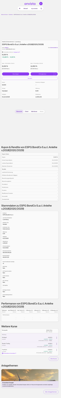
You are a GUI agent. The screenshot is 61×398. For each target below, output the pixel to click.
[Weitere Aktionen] (56, 338)
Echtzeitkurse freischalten (9, 353)
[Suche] (41, 8)
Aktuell (25, 8)
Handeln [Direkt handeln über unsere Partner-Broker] (30, 78)
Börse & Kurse (4, 14)
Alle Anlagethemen (51, 392)
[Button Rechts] (56, 74)
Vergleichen (42, 74)
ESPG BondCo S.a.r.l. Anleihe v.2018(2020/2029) (25, 14)
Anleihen (11, 14)
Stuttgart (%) (17, 52)
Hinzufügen (16, 74)
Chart (26, 111)
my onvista (34, 8)
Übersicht (19, 111)
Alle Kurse (34, 111)
